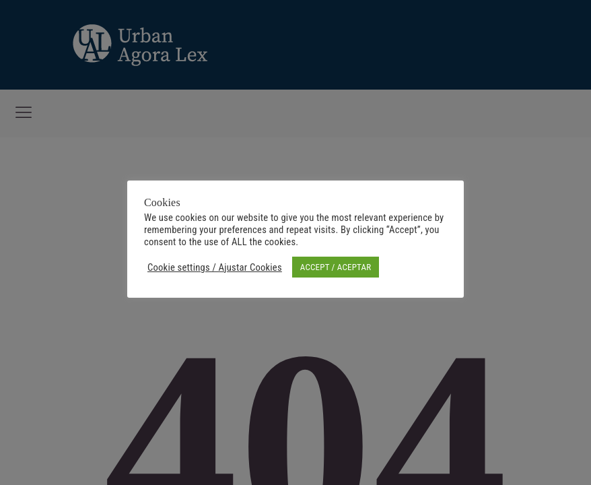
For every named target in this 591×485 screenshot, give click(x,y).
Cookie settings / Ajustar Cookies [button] (214, 267)
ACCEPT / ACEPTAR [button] (335, 267)
